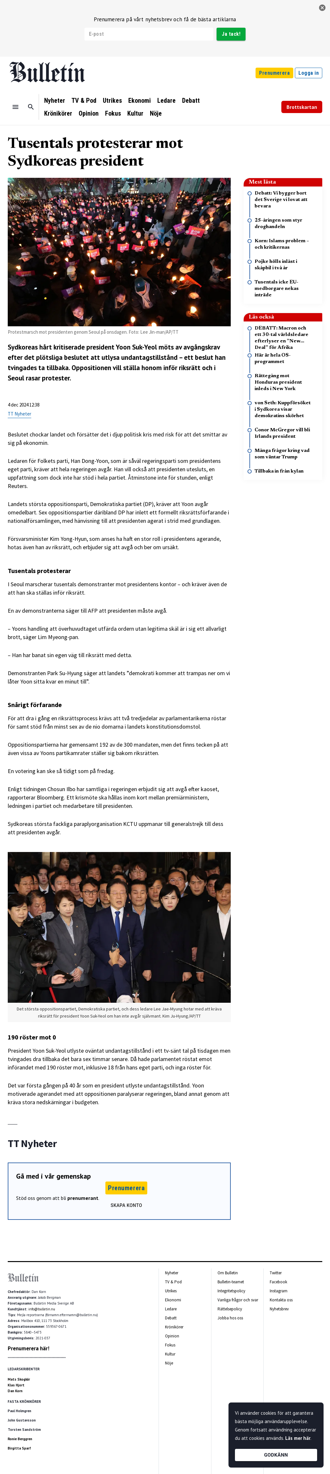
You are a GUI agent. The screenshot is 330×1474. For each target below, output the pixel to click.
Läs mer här (297, 1438)
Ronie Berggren (20, 1439)
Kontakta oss (281, 1300)
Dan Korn (15, 1391)
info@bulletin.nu (41, 1309)
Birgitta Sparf (19, 1448)
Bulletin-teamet (231, 1282)
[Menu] (15, 107)
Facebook (278, 1282)
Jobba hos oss (230, 1318)
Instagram (278, 1291)
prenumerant (82, 1198)
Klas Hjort (16, 1385)
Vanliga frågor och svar (238, 1300)
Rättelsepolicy (230, 1309)
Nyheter (54, 100)
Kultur (135, 113)
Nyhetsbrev (279, 1309)
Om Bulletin (228, 1273)
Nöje (156, 113)
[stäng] (322, 7)
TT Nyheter (19, 414)
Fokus (113, 113)
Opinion (89, 113)
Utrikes (112, 100)
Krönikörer (58, 113)
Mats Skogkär (19, 1379)
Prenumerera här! (28, 1348)
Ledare (166, 100)
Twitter (276, 1273)
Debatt (191, 100)
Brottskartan (301, 107)
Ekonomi (139, 100)
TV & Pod (84, 100)
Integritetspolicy (231, 1291)
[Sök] (31, 107)
